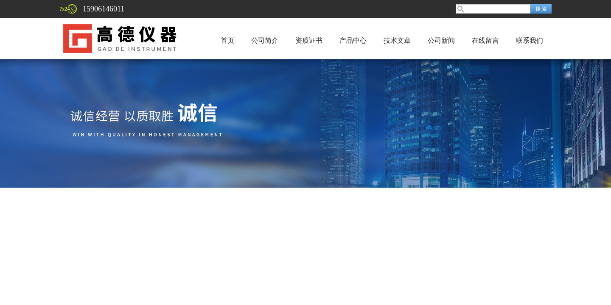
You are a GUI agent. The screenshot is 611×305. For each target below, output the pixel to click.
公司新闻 (441, 40)
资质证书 (308, 40)
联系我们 (529, 40)
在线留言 (485, 40)
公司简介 (264, 40)
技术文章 (397, 40)
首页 (227, 40)
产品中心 (353, 40)
